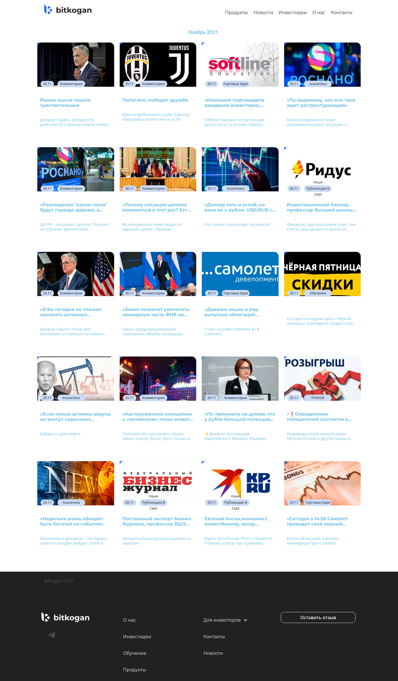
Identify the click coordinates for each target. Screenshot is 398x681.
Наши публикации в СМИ (318, 188)
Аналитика (318, 83)
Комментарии (71, 83)
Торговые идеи (235, 83)
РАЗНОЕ (317, 397)
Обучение (318, 293)
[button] (318, 617)
